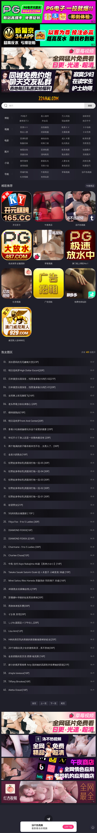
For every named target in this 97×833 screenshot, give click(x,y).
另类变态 (87, 143)
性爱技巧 (87, 165)
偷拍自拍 (45, 138)
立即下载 (68, 826)
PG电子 (24, 116)
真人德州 (45, 116)
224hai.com (48, 98)
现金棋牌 (66, 120)
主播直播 (66, 132)
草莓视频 (66, 172)
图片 (6, 151)
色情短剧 (45, 176)
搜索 (90, 105)
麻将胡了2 (24, 120)
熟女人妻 (24, 132)
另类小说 (45, 165)
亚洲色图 (45, 149)
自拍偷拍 (45, 127)
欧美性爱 (87, 138)
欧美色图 (66, 149)
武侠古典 (87, 160)
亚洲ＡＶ (24, 127)
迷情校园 (24, 165)
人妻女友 (66, 160)
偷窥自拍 (24, 149)
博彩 (6, 118)
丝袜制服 (45, 132)
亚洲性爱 (24, 138)
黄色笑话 (66, 165)
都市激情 (24, 160)
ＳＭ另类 (87, 132)
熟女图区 (66, 154)
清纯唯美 (45, 154)
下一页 (53, 703)
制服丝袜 (24, 143)
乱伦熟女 (66, 143)
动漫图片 (87, 149)
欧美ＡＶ (66, 127)
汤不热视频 (87, 172)
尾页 (63, 703)
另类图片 (87, 154)
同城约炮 (24, 172)
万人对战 (66, 116)
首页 (34, 703)
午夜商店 (45, 172)
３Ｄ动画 (87, 127)
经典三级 (45, 143)
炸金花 (45, 120)
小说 (6, 162)
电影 (6, 140)
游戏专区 (87, 116)
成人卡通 (66, 138)
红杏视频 (24, 176)
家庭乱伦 (45, 160)
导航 (6, 174)
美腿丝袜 (24, 154)
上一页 (44, 703)
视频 (6, 129)
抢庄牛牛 (87, 120)
